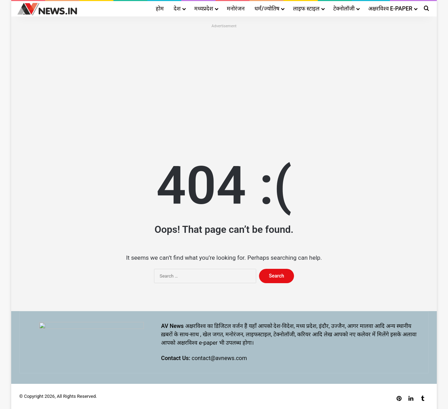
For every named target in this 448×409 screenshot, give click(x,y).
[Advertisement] (224, 79)
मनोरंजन (236, 8)
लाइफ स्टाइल (306, 8)
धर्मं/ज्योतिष (266, 8)
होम (160, 8)
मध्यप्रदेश (203, 8)
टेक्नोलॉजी (344, 8)
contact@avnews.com (219, 358)
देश (177, 8)
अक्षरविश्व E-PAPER (390, 8)
